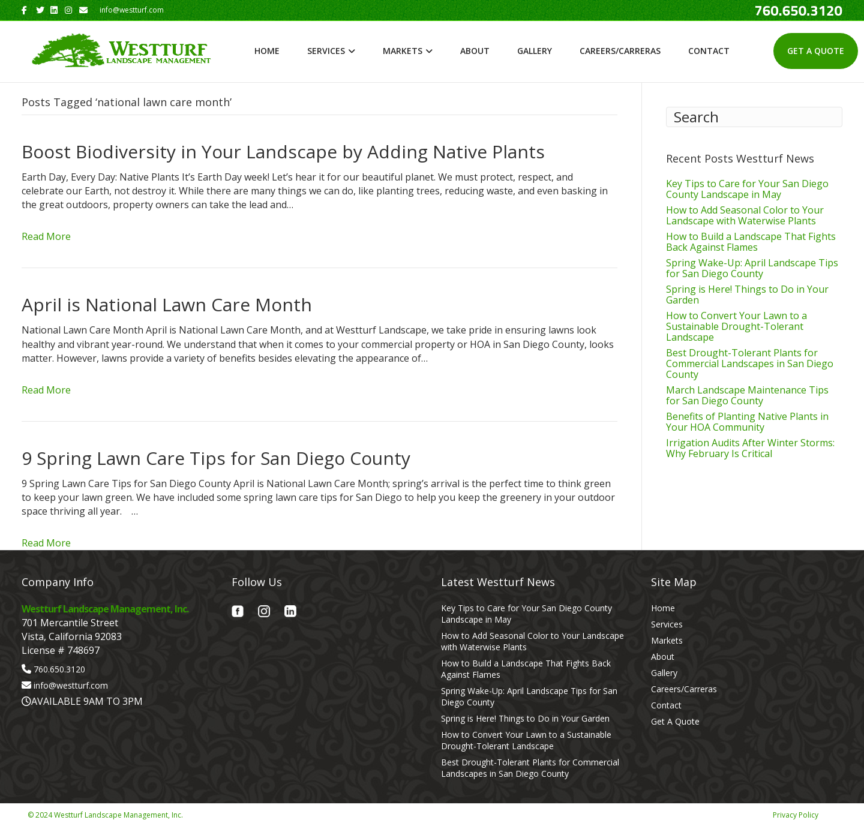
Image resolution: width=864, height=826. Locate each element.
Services (326, 50)
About (475, 50)
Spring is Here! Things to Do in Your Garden (747, 295)
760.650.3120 (59, 669)
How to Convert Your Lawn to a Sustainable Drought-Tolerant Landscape (736, 326)
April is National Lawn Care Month (167, 304)
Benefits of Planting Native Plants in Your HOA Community (747, 422)
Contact (709, 50)
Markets (402, 50)
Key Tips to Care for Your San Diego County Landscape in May (747, 189)
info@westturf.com (71, 685)
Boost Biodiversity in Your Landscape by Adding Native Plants (283, 151)
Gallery (534, 50)
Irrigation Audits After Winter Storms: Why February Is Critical (750, 448)
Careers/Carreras (620, 50)
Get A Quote (815, 50)
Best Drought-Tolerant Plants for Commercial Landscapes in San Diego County (749, 363)
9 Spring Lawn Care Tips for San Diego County (216, 458)
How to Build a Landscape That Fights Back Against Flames (751, 242)
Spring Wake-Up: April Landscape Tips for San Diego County (752, 268)
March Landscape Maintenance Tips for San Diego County (747, 395)
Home (267, 50)
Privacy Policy (795, 815)
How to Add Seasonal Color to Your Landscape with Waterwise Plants (745, 215)
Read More (46, 236)
